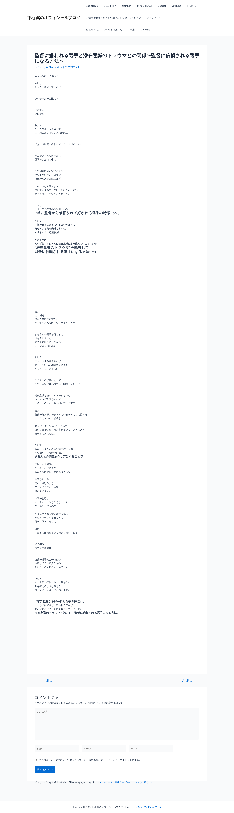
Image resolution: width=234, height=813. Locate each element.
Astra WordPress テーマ (150, 807)
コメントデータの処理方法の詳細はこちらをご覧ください (128, 785)
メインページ (152, 17)
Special (156, 5)
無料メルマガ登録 (95, 29)
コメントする (42, 67)
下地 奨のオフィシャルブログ (53, 17)
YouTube (169, 5)
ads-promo (91, 5)
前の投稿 (46, 680)
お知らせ (184, 5)
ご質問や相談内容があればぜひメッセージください (113, 17)
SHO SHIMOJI (140, 5)
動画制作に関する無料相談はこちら (183, 17)
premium (123, 5)
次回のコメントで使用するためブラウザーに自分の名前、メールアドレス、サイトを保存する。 (90, 762)
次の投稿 (187, 680)
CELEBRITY (108, 5)
